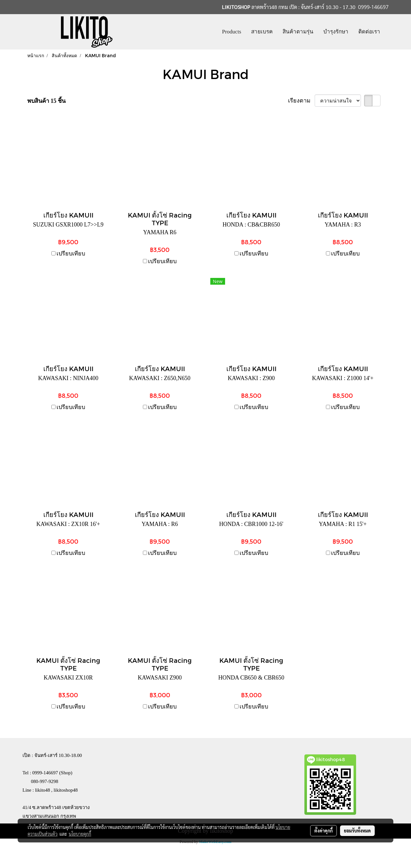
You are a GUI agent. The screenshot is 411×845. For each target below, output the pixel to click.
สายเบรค (262, 32)
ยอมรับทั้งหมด (357, 830)
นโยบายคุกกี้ (80, 834)
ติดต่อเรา (369, 32)
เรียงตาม (301, 100)
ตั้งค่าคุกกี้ (323, 830)
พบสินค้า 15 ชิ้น (46, 101)
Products (231, 32)
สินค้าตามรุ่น (298, 32)
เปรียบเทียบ (71, 253)
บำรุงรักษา (335, 32)
